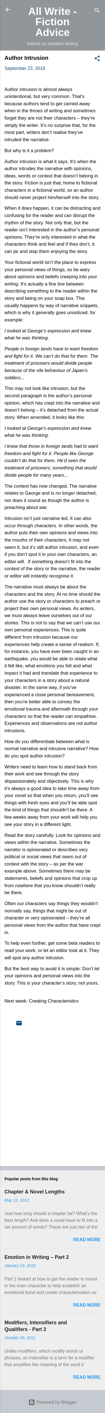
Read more (87, 1239)
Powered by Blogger (52, 1402)
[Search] (97, 11)
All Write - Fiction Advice (52, 21)
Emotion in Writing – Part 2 (36, 1257)
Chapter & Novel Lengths (34, 1192)
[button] (97, 59)
